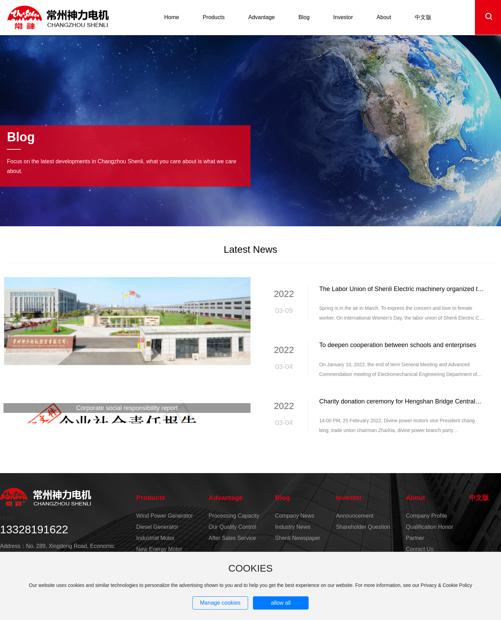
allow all (281, 603)
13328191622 (34, 529)
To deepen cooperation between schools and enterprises (397, 345)
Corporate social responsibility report (127, 408)
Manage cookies (220, 603)
